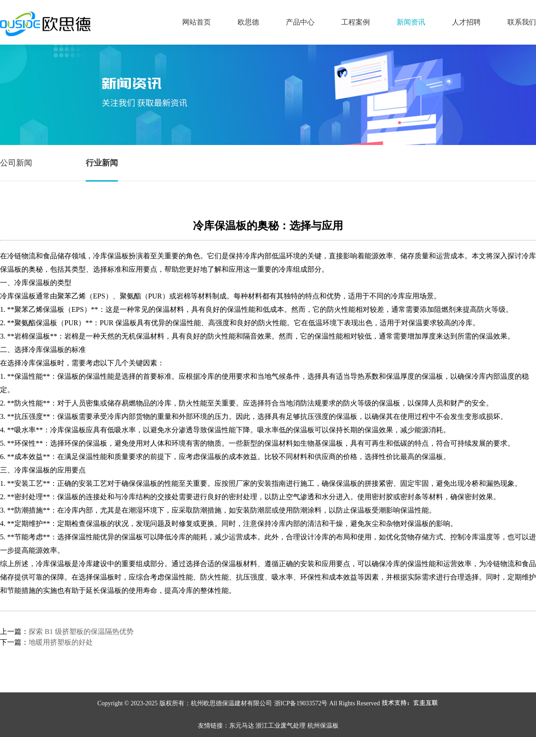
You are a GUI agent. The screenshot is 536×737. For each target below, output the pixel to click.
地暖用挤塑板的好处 (61, 642)
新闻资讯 (411, 22)
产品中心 (300, 22)
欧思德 (248, 22)
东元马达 (241, 725)
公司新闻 (16, 162)
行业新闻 (102, 162)
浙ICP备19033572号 (301, 703)
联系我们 (521, 22)
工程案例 (355, 22)
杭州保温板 (323, 725)
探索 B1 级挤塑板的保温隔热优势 (81, 631)
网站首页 (196, 22)
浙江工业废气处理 (280, 725)
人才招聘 (466, 22)
